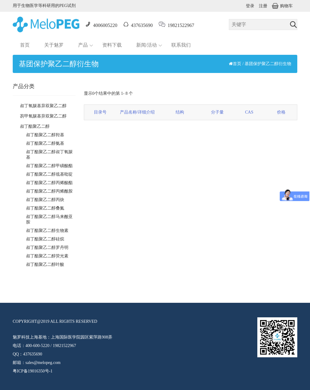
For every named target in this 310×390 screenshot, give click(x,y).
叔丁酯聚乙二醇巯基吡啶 (49, 174)
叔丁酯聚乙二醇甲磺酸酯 (49, 166)
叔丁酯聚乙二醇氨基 (45, 143)
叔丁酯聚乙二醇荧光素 (47, 256)
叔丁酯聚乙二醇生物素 (47, 230)
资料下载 (112, 45)
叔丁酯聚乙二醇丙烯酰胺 (49, 191)
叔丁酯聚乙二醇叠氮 (45, 208)
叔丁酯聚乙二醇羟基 (45, 135)
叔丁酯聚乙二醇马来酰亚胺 (49, 219)
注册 (263, 6)
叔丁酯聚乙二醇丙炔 (45, 199)
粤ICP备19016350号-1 (32, 371)
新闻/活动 (146, 45)
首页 (25, 45)
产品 (83, 45)
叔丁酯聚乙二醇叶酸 (45, 264)
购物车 (282, 6)
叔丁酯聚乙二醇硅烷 (45, 239)
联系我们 (181, 45)
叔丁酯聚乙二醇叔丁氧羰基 (49, 155)
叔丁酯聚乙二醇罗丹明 (47, 247)
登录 (250, 6)
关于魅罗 (54, 45)
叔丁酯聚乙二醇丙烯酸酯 (49, 182)
